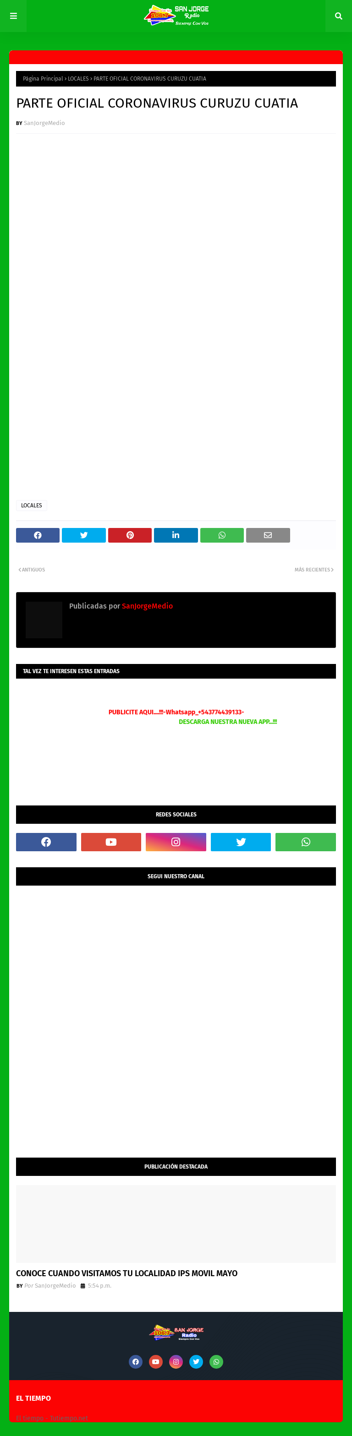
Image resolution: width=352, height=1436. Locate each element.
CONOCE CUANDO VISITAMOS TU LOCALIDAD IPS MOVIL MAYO (126, 1273)
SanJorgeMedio (44, 123)
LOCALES (78, 79)
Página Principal (43, 79)
